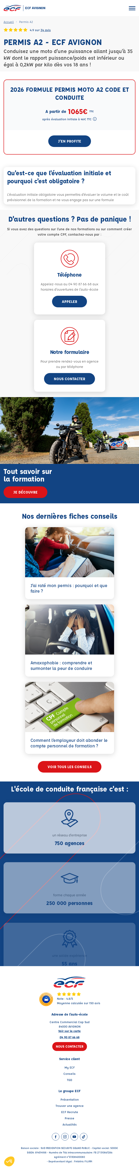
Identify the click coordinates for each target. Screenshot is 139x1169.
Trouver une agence (70, 1106)
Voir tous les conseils (70, 766)
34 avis (45, 30)
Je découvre (25, 492)
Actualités (69, 1124)
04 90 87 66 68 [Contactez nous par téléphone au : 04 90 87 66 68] (70, 1037)
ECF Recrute (69, 1112)
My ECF (69, 1067)
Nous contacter (69, 378)
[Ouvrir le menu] (132, 8)
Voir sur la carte (69, 1031)
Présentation (69, 1099)
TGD (69, 1080)
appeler (69, 301)
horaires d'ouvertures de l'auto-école (69, 289)
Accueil (9, 22)
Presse (69, 1118)
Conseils (69, 1073)
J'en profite (69, 141)
